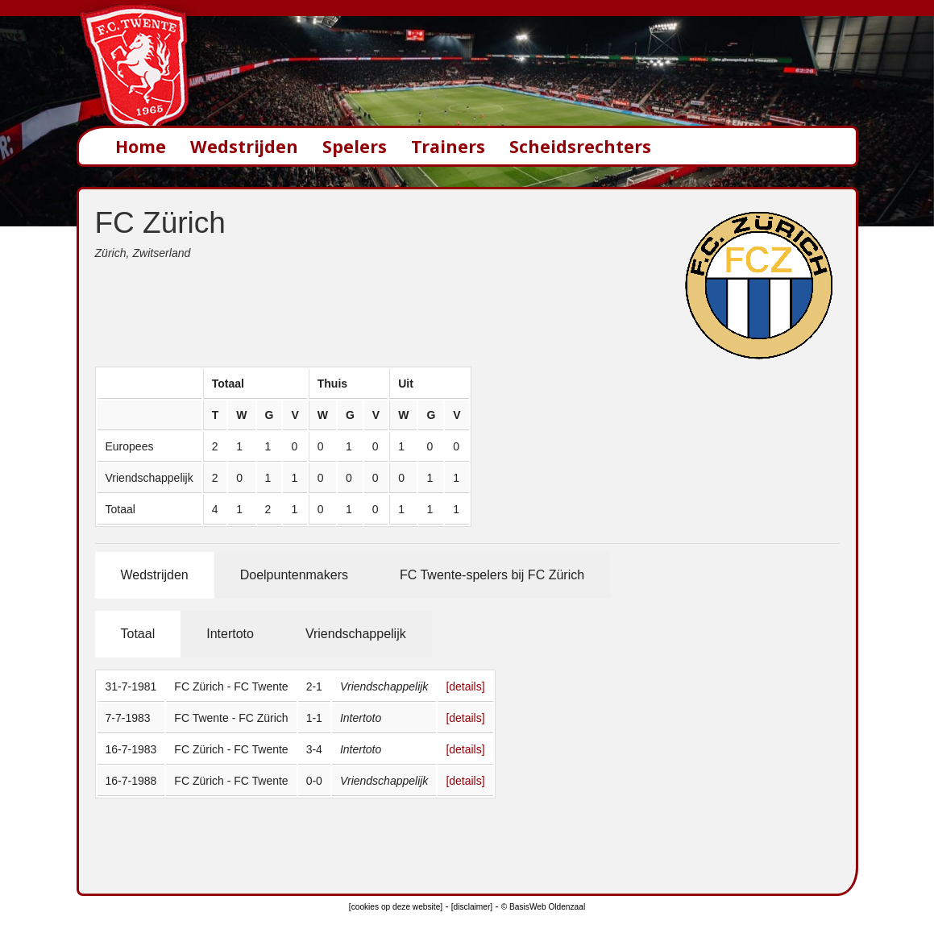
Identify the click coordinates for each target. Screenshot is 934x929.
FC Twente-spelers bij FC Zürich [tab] (492, 575)
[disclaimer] (471, 906)
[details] (465, 686)
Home (140, 146)
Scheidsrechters (580, 146)
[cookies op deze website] (395, 906)
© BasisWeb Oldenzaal (543, 906)
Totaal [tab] (138, 634)
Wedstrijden (244, 146)
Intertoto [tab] (230, 634)
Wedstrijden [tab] (155, 575)
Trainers (448, 146)
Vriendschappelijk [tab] (355, 634)
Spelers (354, 146)
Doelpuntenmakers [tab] (294, 575)
